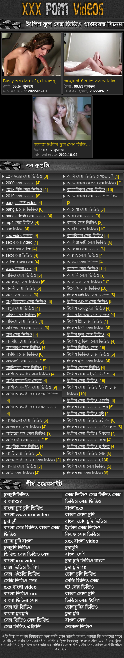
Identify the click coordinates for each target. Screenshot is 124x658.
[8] (84, 222)
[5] (25, 341)
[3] (27, 176)
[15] (26, 361)
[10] (86, 229)
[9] (22, 235)
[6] (23, 196)
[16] (28, 367)
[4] (23, 183)
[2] (94, 183)
